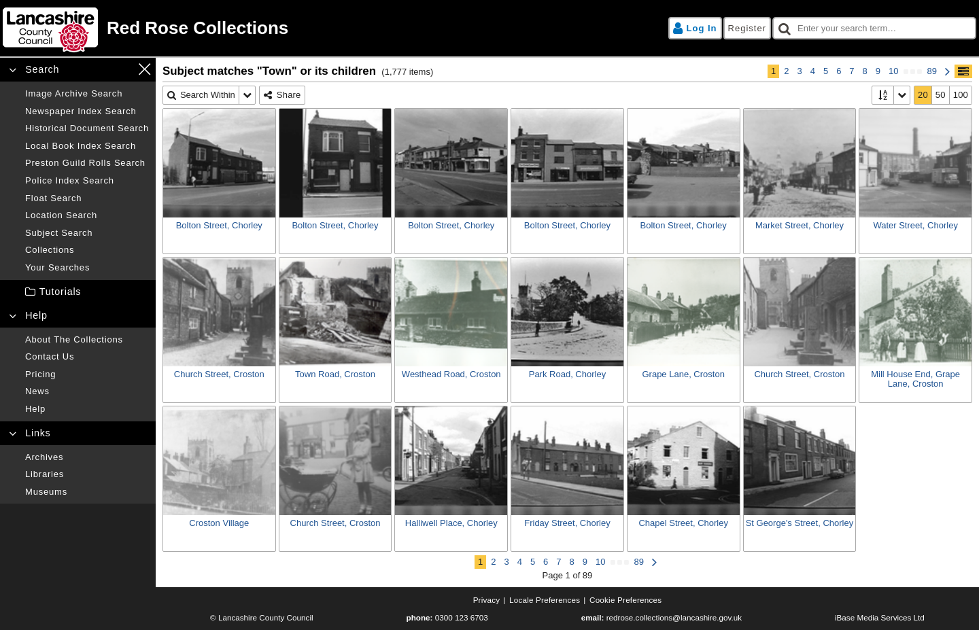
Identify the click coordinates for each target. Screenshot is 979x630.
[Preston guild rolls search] (87, 163)
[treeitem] (78, 292)
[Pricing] (87, 374)
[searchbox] (874, 28)
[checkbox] (874, 28)
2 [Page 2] (786, 71)
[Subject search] (87, 233)
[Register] (747, 28)
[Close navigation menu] (144, 69)
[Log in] (695, 28)
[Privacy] (486, 600)
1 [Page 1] (773, 71)
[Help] (87, 409)
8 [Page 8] (865, 71)
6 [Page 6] (838, 71)
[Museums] (87, 492)
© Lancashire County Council (261, 617)
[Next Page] (947, 71)
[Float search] (87, 198)
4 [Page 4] (812, 71)
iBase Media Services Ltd (880, 617)
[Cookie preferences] (625, 600)
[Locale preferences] (544, 600)
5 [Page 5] (825, 71)
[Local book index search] (87, 146)
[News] (87, 391)
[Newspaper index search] (87, 111)
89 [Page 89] (932, 71)
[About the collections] (87, 340)
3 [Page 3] (799, 71)
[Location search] (87, 215)
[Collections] (87, 250)
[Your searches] (87, 268)
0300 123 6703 (461, 617)
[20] (923, 95)
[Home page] (244, 28)
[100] (961, 95)
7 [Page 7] (851, 71)
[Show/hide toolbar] (963, 71)
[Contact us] (87, 357)
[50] (941, 95)
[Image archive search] (87, 94)
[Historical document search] (87, 128)
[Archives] (87, 457)
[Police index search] (87, 181)
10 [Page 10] (893, 71)
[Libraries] (87, 474)
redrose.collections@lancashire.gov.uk (674, 617)
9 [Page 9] (878, 71)
